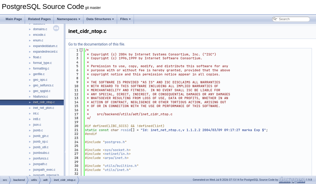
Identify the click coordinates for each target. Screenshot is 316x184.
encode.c (39, 35)
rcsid (126, 130)
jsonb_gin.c (41, 136)
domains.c (40, 29)
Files (125, 19)
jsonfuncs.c (40, 158)
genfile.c (39, 74)
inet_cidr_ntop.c (44, 102)
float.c (37, 57)
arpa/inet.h (116, 158)
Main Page (14, 19)
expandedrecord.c (45, 51)
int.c (36, 113)
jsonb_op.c (40, 141)
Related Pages (39, 19)
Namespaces (68, 19)
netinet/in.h (117, 154)
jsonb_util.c (40, 147)
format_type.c (42, 63)
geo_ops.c (40, 80)
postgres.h (115, 142)
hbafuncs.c (40, 96)
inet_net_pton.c (43, 108)
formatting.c (41, 68)
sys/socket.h (117, 150)
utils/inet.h (117, 170)
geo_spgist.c (41, 91)
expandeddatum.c (45, 46)
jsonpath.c (40, 164)
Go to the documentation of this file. (96, 44)
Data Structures (100, 19)
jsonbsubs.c (41, 153)
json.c (37, 124)
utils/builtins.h (121, 166)
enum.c (38, 40)
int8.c (37, 119)
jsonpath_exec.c (44, 169)
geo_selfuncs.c (43, 85)
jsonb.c (38, 130)
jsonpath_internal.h (46, 175)
